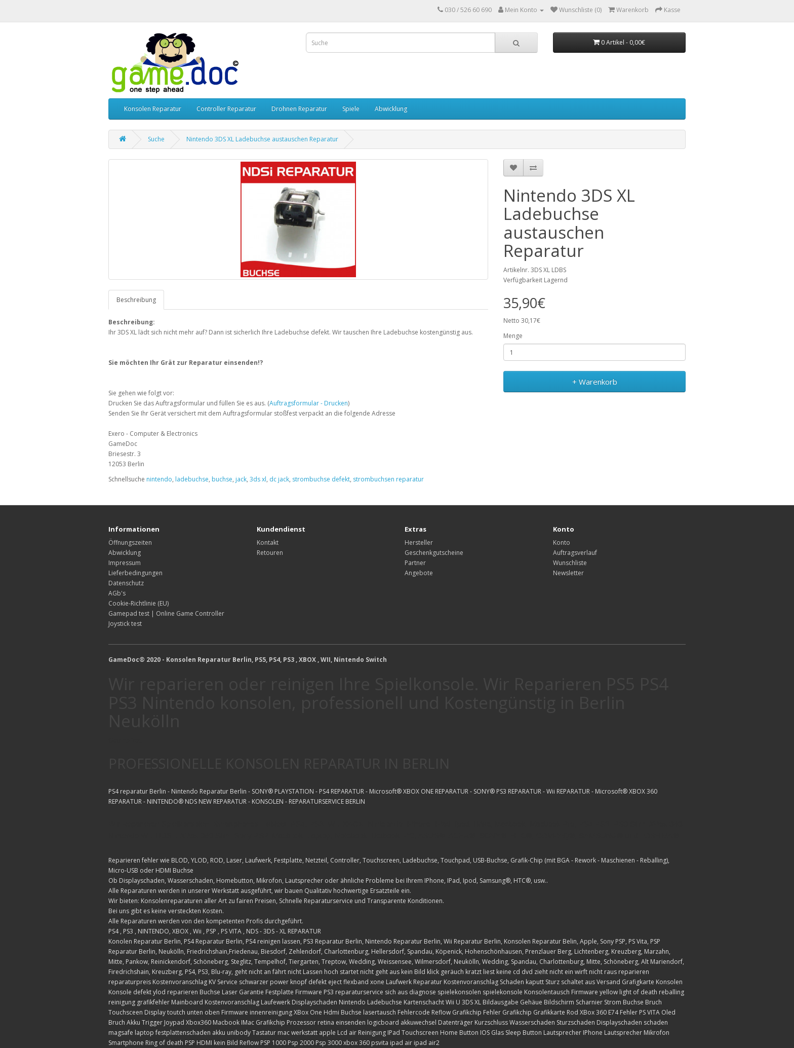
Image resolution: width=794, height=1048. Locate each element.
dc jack (279, 479)
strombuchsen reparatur (388, 479)
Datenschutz (126, 583)
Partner (415, 562)
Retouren (270, 552)
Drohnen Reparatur (299, 108)
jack (241, 479)
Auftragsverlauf (575, 552)
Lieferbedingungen (135, 573)
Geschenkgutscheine (434, 552)
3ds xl (258, 479)
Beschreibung (136, 299)
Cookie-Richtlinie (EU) (138, 603)
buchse (222, 479)
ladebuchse (192, 479)
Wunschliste (570, 562)
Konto (561, 542)
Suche (156, 139)
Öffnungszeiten (130, 542)
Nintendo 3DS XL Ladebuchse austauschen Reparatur (262, 139)
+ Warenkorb (594, 382)
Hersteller (419, 542)
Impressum (124, 562)
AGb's (117, 593)
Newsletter (568, 573)
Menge (513, 335)
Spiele (351, 108)
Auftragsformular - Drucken (308, 403)
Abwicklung (391, 108)
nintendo (159, 479)
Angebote (419, 573)
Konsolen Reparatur (152, 108)
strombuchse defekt (321, 479)
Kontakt (268, 542)
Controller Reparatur (226, 108)
